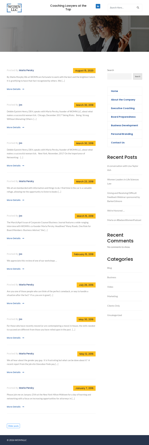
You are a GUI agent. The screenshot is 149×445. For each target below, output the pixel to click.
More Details (15, 89)
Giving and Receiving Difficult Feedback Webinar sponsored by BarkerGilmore (123, 197)
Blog (109, 267)
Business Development (124, 125)
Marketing (112, 296)
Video (110, 286)
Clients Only (113, 305)
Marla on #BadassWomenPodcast (124, 220)
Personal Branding (122, 134)
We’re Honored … (116, 210)
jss (20, 104)
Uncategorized (114, 315)
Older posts (13, 426)
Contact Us (118, 142)
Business (111, 277)
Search (110, 70)
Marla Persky (26, 70)
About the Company (123, 99)
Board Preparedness (123, 117)
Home (114, 91)
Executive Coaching (123, 108)
